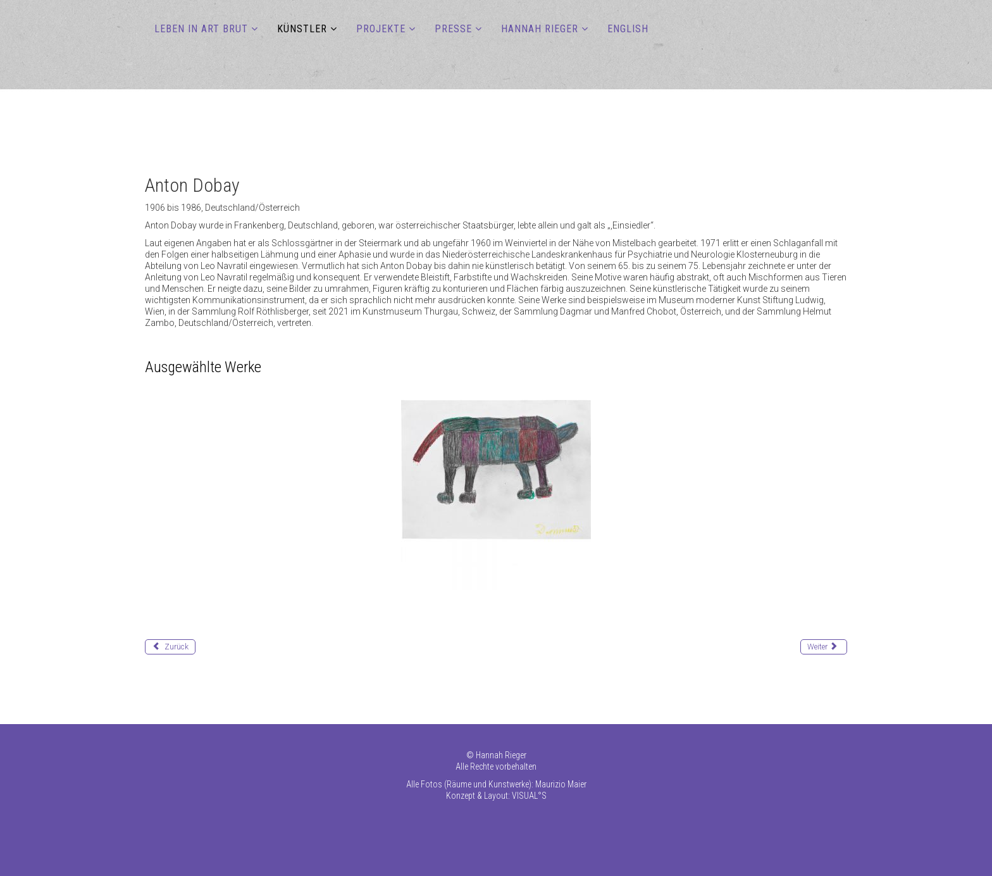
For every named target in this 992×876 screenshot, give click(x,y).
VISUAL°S (529, 796)
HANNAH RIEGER (539, 29)
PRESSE (453, 29)
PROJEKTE (381, 29)
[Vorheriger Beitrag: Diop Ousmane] (170, 646)
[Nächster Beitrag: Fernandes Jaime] (823, 646)
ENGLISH (627, 29)
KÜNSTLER (302, 29)
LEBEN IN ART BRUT (201, 29)
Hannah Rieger (501, 755)
